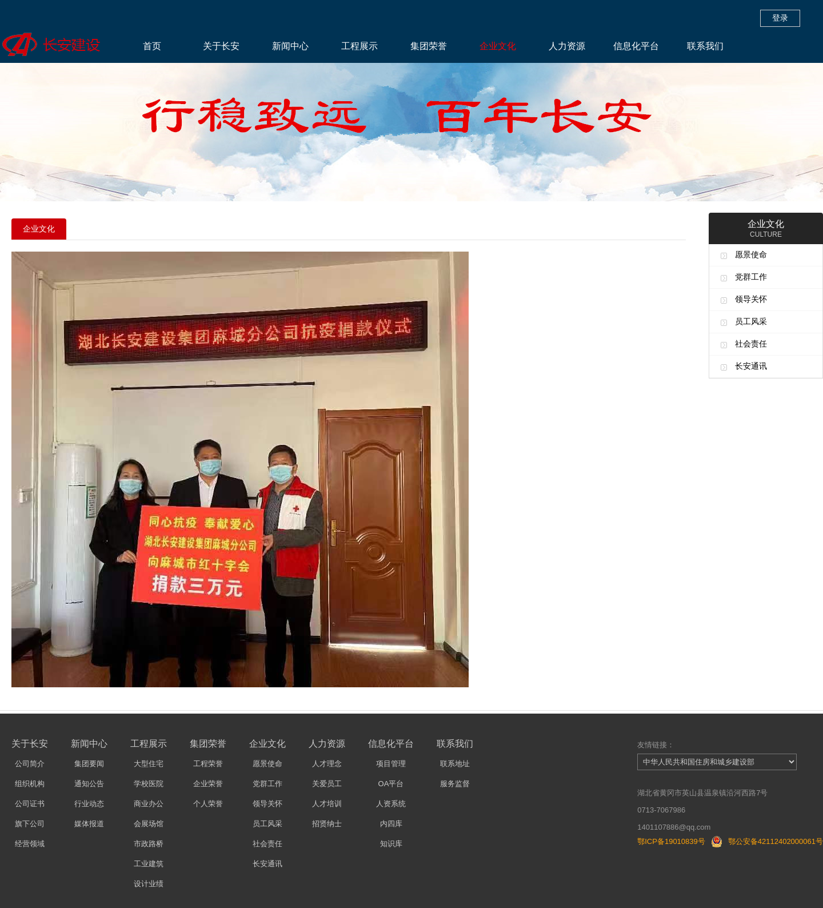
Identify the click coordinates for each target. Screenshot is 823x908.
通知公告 (89, 783)
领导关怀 (751, 299)
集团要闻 (89, 763)
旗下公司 (30, 823)
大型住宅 (148, 763)
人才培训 (327, 803)
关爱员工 (327, 783)
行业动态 (89, 803)
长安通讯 (751, 366)
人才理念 (327, 763)
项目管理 (391, 763)
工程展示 (359, 46)
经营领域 (30, 843)
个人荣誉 (208, 803)
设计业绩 (148, 883)
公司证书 (30, 803)
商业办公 (148, 803)
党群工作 (751, 276)
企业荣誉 (208, 783)
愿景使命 (751, 254)
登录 (780, 17)
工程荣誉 (208, 763)
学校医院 (148, 783)
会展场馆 (148, 823)
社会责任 (751, 343)
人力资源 (567, 46)
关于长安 (221, 46)
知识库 (391, 843)
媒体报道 (89, 823)
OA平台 (391, 783)
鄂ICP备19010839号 (671, 841)
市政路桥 (148, 843)
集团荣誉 (428, 46)
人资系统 (391, 803)
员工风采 (751, 321)
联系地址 (455, 763)
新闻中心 (290, 46)
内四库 (391, 823)
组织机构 (30, 783)
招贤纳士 (327, 823)
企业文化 (498, 46)
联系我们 (705, 46)
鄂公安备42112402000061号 (775, 841)
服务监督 (455, 783)
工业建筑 (148, 863)
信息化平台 (636, 46)
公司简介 (30, 763)
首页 (152, 46)
